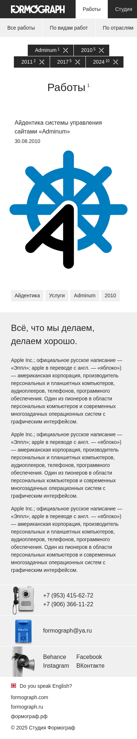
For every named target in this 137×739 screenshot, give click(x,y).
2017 (68, 62)
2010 (92, 50)
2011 (32, 62)
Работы (92, 9)
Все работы (21, 28)
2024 (105, 62)
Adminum (51, 50)
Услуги (57, 295)
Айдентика (27, 295)
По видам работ (69, 28)
